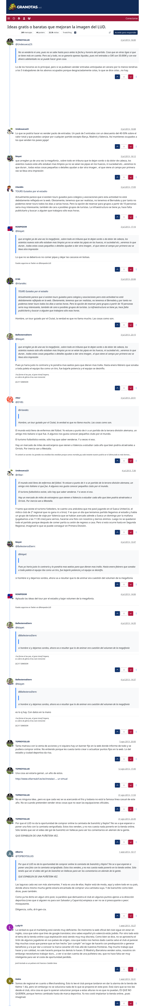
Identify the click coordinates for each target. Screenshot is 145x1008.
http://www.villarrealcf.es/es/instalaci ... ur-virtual (41, 778)
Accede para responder (125, 32)
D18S (17, 279)
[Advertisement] (71, 100)
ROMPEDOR (21, 226)
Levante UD (13, 32)
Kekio (18, 979)
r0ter (17, 397)
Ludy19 (19, 925)
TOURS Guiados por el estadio (31, 191)
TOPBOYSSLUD (22, 40)
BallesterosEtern (23, 334)
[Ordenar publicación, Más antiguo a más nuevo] (109, 32)
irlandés (19, 187)
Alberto (19, 852)
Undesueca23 (22, 129)
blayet (18, 156)
